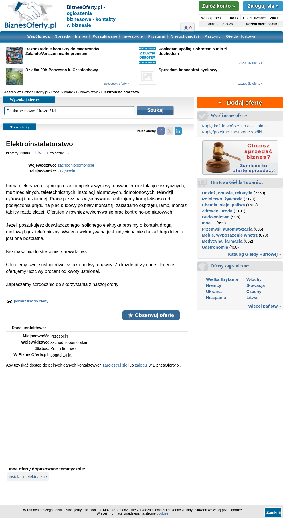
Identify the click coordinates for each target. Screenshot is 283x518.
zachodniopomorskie (76, 165)
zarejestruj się (115, 365)
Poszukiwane (105, 36)
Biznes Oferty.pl (35, 92)
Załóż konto (218, 6)
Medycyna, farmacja (222, 241)
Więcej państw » (264, 306)
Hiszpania (216, 297)
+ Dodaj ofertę (240, 102)
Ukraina (214, 291)
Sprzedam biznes (71, 36)
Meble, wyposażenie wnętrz (230, 235)
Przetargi (156, 36)
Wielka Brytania (222, 279)
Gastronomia (215, 247)
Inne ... (208, 222)
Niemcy (213, 285)
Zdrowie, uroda (217, 210)
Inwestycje (133, 36)
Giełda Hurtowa (240, 36)
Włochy (254, 279)
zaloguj (141, 365)
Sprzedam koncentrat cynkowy (188, 70)
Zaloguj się (262, 6)
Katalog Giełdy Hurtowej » (254, 254)
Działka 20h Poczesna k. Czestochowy (61, 70)
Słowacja (255, 285)
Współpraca (38, 36)
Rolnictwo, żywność (222, 198)
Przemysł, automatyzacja (227, 228)
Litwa (251, 297)
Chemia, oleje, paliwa (223, 204)
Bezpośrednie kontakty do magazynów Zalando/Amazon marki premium (62, 51)
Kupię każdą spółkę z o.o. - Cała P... (236, 125)
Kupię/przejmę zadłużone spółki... (234, 131)
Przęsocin (66, 171)
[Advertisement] (97, 416)
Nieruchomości (185, 36)
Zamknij (273, 512)
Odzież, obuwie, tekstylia (227, 192)
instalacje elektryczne (28, 476)
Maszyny (213, 36)
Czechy (254, 291)
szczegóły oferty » (250, 62)
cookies (162, 513)
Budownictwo (216, 216)
